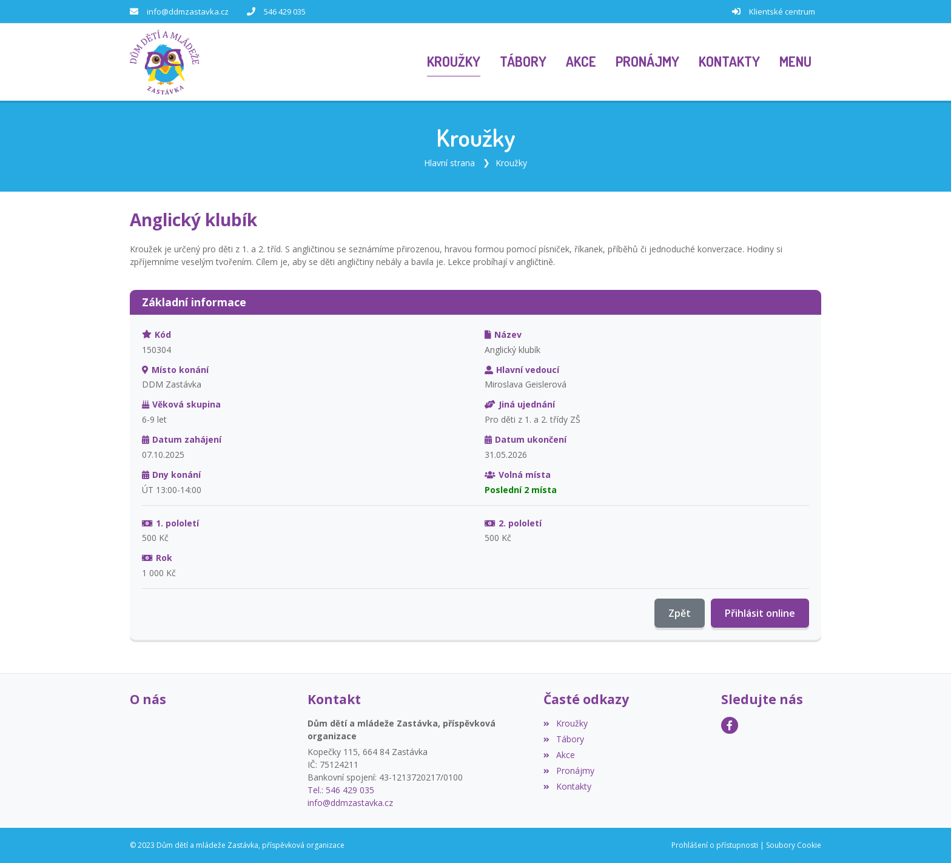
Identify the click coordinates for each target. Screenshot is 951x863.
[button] (795, 62)
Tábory (563, 739)
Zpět (679, 613)
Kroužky (511, 163)
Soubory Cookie (793, 845)
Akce (558, 755)
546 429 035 (285, 11)
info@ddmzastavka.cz (188, 11)
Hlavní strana (449, 163)
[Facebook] (729, 725)
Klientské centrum (782, 11)
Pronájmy (568, 770)
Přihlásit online (760, 613)
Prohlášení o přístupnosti (714, 845)
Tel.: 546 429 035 (340, 790)
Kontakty (567, 786)
